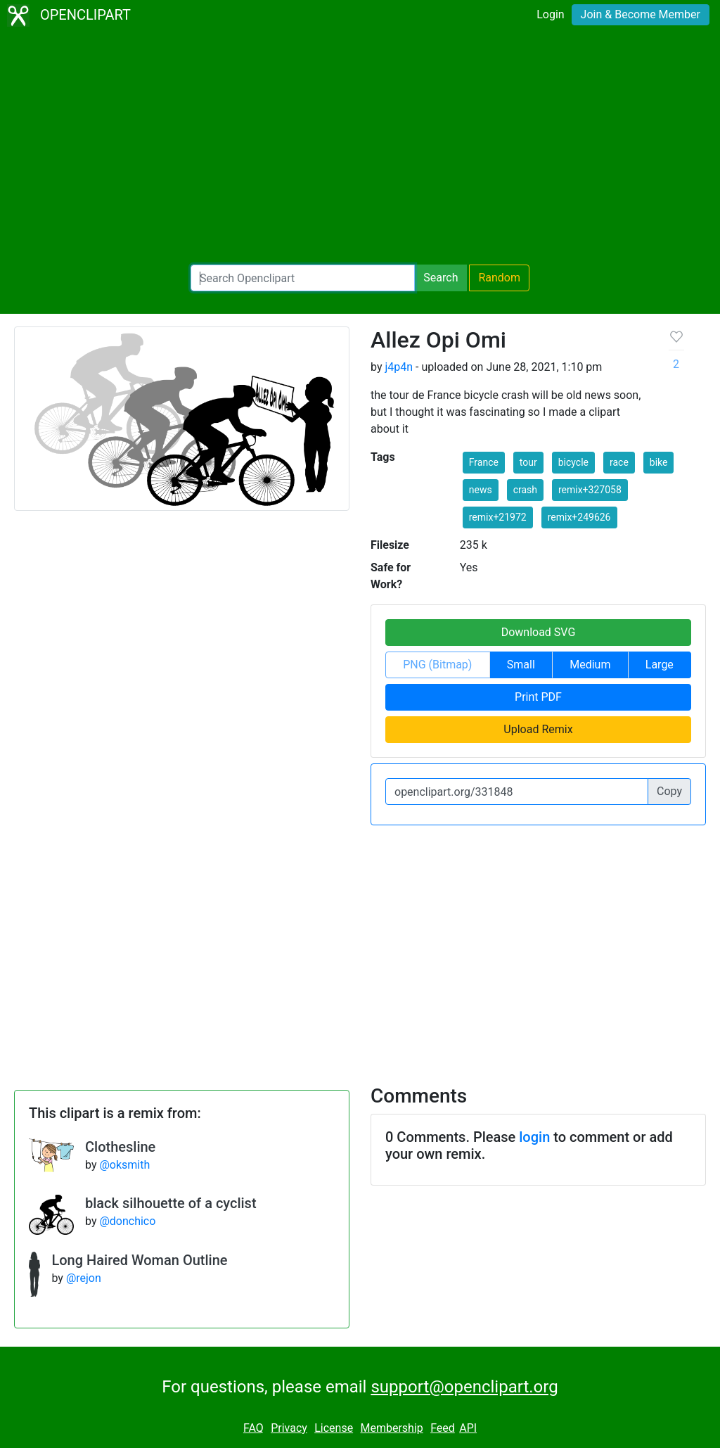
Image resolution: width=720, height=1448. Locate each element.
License (333, 1428)
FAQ (253, 1428)
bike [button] (659, 462)
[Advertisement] (360, 147)
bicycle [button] (573, 462)
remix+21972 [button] (498, 517)
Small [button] (521, 664)
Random (499, 277)
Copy (669, 791)
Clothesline (120, 1146)
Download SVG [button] (538, 632)
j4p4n (399, 367)
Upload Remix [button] (537, 729)
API (468, 1428)
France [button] (484, 462)
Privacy (289, 1428)
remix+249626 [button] (579, 517)
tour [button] (528, 462)
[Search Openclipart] (303, 278)
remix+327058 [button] (590, 489)
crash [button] (525, 489)
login (534, 1137)
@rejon (83, 1278)
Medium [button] (590, 664)
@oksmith (124, 1164)
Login (550, 14)
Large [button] (659, 664)
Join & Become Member (640, 14)
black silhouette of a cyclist (171, 1203)
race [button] (619, 462)
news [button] (480, 489)
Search (440, 277)
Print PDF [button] (538, 697)
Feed (442, 1428)
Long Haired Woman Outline (139, 1260)
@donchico (127, 1221)
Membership (391, 1428)
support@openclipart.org (464, 1387)
